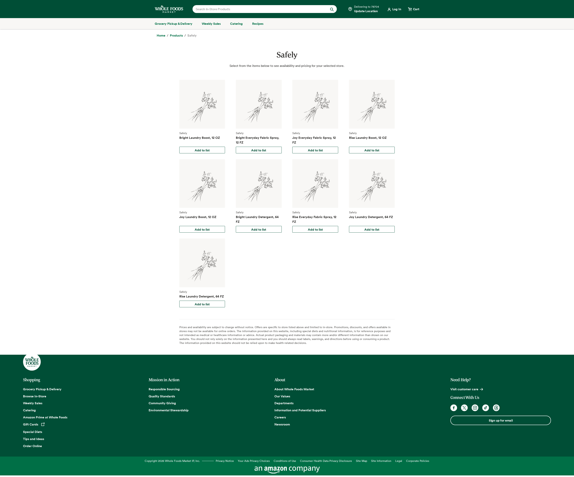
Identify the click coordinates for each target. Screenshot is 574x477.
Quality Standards (162, 396)
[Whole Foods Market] (169, 9)
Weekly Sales (32, 403)
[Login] (394, 9)
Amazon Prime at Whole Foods (45, 417)
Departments (283, 403)
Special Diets (32, 432)
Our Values (282, 396)
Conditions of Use (285, 461)
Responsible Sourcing (164, 389)
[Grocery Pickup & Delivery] (173, 23)
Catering (29, 410)
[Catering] (236, 23)
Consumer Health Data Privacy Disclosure (326, 461)
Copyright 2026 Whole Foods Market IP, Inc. (172, 461)
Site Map (361, 461)
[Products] (176, 35)
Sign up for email (501, 420)
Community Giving (162, 403)
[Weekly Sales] (211, 23)
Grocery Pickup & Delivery (42, 389)
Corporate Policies (417, 461)
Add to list (202, 150)
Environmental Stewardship (169, 410)
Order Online (32, 446)
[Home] (161, 35)
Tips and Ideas (33, 439)
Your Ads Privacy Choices (254, 461)
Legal (398, 461)
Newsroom (282, 424)
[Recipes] (257, 23)
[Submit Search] (332, 9)
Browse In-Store (34, 396)
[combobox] (258, 9)
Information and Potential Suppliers (300, 410)
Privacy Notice (225, 461)
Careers (280, 417)
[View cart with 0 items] (413, 9)
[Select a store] (363, 9)
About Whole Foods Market (294, 389)
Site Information (381, 461)
